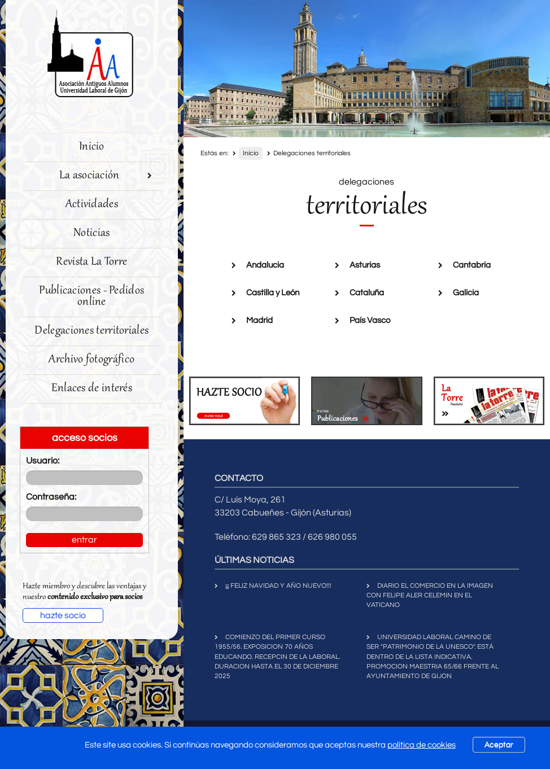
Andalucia (265, 265)
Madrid (259, 320)
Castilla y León (272, 293)
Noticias (91, 233)
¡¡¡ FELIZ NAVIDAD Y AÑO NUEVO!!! (278, 585)
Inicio (91, 147)
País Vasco (370, 320)
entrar (84, 539)
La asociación (105, 176)
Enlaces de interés (91, 389)
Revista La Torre (91, 262)
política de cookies (421, 745)
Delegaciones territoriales (91, 331)
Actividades (92, 205)
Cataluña (367, 293)
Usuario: (42, 460)
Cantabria (472, 265)
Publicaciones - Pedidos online (91, 296)
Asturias (365, 265)
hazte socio (63, 615)
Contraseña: (51, 496)
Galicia (466, 293)
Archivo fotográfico (91, 360)
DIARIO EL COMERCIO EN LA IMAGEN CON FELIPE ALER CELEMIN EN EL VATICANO (429, 595)
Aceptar (498, 745)
